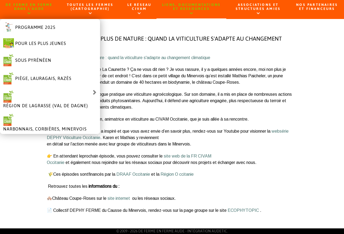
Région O (169, 174)
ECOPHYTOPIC (244, 210)
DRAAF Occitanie (133, 174)
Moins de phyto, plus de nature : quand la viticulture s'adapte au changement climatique (128, 57)
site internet (119, 198)
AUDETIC (219, 231)
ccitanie (186, 174)
